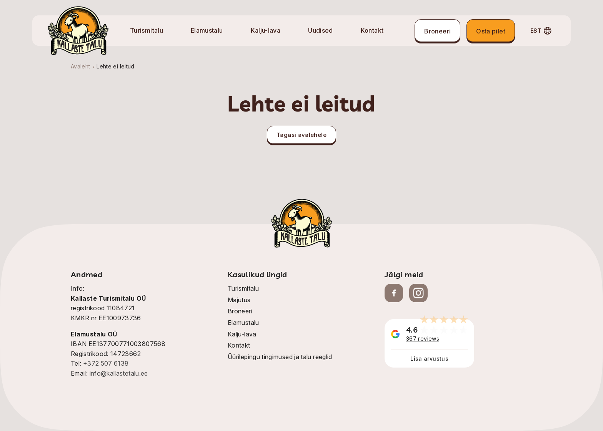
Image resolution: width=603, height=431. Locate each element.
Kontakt (372, 30)
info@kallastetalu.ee (119, 373)
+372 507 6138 (106, 363)
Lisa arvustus (429, 358)
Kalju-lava (266, 30)
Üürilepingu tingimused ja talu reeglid (280, 357)
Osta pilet (490, 31)
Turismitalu (146, 30)
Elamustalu (207, 30)
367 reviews (422, 338)
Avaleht (80, 66)
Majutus (239, 300)
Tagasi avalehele (301, 134)
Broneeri (437, 31)
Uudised (320, 30)
